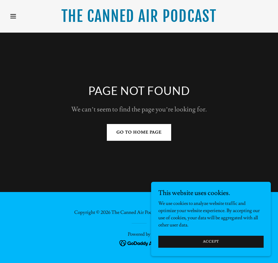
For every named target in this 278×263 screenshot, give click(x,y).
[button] (27, 16)
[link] (139, 20)
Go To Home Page (139, 132)
